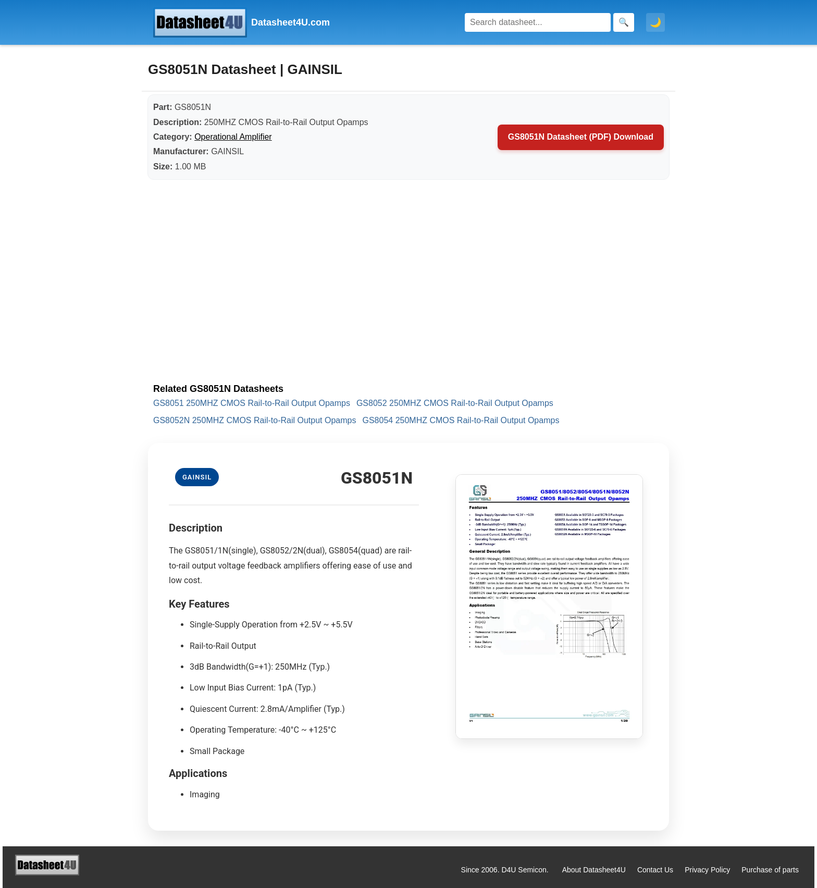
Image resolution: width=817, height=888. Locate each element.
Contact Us (655, 870)
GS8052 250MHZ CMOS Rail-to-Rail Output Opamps (454, 403)
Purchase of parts (770, 870)
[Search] (538, 22)
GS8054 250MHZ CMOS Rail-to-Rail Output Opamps (460, 420)
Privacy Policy (707, 870)
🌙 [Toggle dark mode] (655, 22)
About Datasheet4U (594, 870)
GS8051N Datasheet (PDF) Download (580, 136)
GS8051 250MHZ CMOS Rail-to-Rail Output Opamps (251, 403)
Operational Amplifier (233, 136)
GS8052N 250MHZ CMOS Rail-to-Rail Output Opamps (254, 420)
